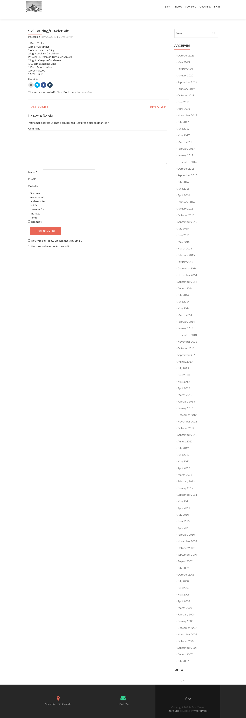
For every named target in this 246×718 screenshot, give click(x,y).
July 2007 (183, 655)
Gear (59, 86)
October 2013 (185, 342)
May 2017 (183, 129)
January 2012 (185, 482)
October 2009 (185, 541)
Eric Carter (66, 30)
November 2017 (187, 109)
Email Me (123, 697)
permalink (86, 86)
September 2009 (187, 548)
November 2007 (187, 628)
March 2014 (184, 309)
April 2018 (183, 102)
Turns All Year (159, 100)
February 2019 (186, 82)
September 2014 (187, 275)
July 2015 (183, 222)
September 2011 (187, 488)
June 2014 (183, 295)
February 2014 (186, 315)
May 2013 (183, 375)
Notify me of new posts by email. (50, 240)
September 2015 (187, 215)
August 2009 (185, 555)
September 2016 (187, 169)
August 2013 (185, 355)
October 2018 (185, 89)
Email (32, 173)
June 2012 (183, 448)
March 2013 (184, 388)
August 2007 (185, 648)
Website (33, 180)
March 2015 (184, 242)
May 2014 (183, 302)
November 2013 (187, 335)
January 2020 (185, 69)
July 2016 (183, 175)
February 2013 (186, 395)
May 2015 (183, 235)
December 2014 (187, 262)
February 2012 (186, 475)
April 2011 (183, 502)
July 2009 (183, 561)
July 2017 (183, 116)
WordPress (201, 704)
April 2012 (183, 462)
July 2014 (183, 289)
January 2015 (185, 255)
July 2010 (183, 508)
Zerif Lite (174, 704)
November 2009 (187, 535)
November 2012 (187, 415)
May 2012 (183, 455)
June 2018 (183, 96)
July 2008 (183, 575)
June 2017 (183, 122)
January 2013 (185, 402)
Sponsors (190, 6)
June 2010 (183, 515)
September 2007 (187, 641)
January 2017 (185, 149)
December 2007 (187, 621)
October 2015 (185, 209)
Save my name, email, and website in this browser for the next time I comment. (37, 201)
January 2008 (185, 615)
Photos (178, 6)
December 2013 (187, 329)
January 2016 (185, 202)
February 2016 (186, 195)
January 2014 (185, 322)
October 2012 (185, 422)
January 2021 (185, 62)
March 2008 (184, 601)
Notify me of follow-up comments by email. (56, 234)
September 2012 (187, 428)
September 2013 (187, 348)
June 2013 (183, 368)
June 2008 (183, 581)
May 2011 (183, 495)
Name (32, 166)
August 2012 (185, 435)
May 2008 (183, 588)
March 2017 (184, 136)
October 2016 (185, 162)
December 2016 (187, 155)
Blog (167, 6)
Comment (34, 122)
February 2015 (186, 249)
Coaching (205, 6)
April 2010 (183, 521)
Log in (180, 674)
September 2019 (187, 76)
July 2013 (183, 362)
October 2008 (185, 568)
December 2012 (187, 408)
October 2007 (185, 635)
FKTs (217, 6)
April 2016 (183, 189)
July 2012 (183, 442)
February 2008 (186, 608)
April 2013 (183, 382)
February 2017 (186, 142)
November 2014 (187, 269)
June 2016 (183, 182)
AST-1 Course (38, 100)
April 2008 (183, 595)
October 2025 (185, 49)
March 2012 (184, 468)
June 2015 (183, 229)
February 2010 (186, 528)
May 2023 (183, 56)
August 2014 (185, 282)
